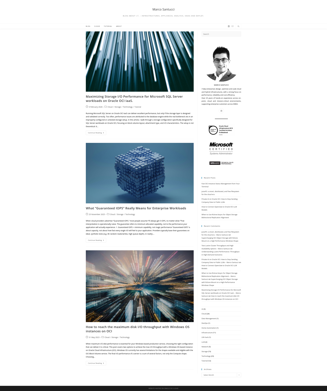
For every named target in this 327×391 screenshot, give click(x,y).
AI (202, 309)
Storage (117, 107)
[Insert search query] (221, 34)
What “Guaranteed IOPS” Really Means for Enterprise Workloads (136, 208)
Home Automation (209, 328)
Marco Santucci (163, 9)
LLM (203, 342)
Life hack (205, 337)
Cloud (110, 107)
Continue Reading (97, 133)
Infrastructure (207, 332)
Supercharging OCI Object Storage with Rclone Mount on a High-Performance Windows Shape (220, 282)
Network (205, 346)
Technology (128, 107)
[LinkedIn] (229, 26)
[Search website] (238, 26)
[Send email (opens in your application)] (232, 26)
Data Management (209, 318)
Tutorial (138, 107)
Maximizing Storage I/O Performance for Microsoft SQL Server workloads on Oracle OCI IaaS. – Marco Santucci (221, 293)
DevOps (205, 323)
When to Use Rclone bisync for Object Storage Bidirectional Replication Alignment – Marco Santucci (219, 276)
